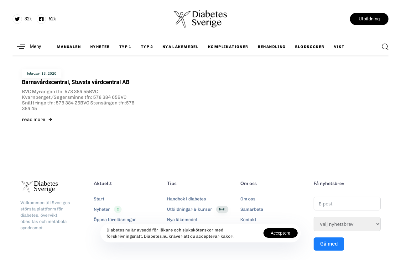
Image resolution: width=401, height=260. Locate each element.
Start (99, 199)
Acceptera (280, 233)
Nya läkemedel (181, 47)
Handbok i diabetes (186, 199)
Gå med (329, 244)
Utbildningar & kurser (197, 209)
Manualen (69, 47)
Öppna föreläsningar (115, 219)
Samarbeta (251, 209)
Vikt (339, 47)
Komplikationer (228, 47)
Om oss (248, 199)
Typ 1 (125, 47)
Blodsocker (310, 47)
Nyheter (100, 47)
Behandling (272, 47)
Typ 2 (147, 47)
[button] (27, 46)
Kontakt (248, 219)
